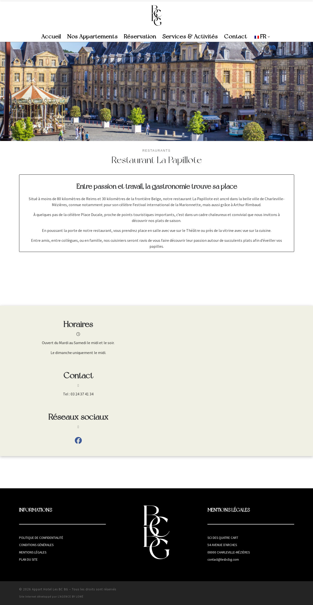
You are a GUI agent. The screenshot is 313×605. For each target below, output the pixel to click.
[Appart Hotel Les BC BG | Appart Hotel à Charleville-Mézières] (156, 15)
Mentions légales (32, 552)
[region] (156, 91)
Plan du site (28, 559)
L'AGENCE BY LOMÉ (71, 596)
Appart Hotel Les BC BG (50, 589)
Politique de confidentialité (41, 538)
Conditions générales (36, 545)
